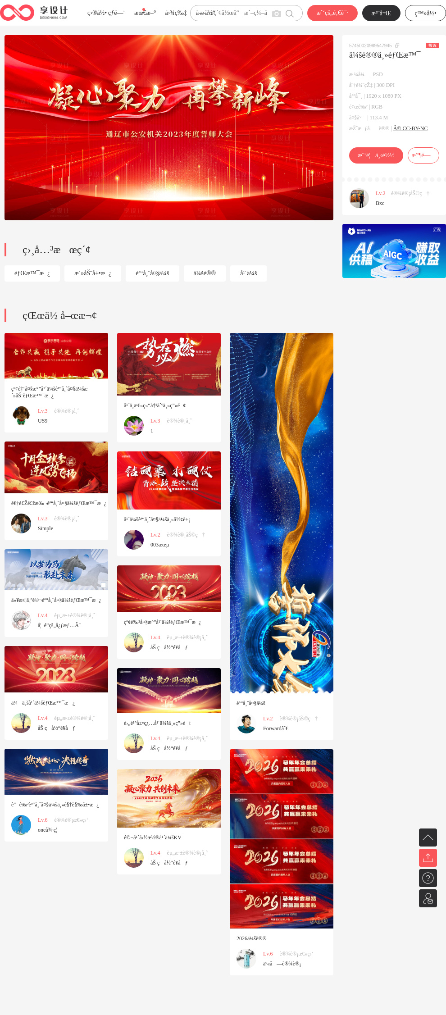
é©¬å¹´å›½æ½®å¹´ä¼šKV (153, 837)
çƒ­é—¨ (116, 12)
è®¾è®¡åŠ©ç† (410, 193)
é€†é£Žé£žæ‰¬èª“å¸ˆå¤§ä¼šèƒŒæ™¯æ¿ (58, 503)
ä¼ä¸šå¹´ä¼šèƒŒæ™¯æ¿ (43, 703)
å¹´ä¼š (248, 273)
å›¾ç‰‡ (176, 12)
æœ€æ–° (145, 12)
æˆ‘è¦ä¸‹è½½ (376, 155)
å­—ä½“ (205, 12)
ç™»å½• (425, 13)
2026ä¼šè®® (252, 938)
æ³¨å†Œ (381, 13)
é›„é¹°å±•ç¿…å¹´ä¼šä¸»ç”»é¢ (157, 723)
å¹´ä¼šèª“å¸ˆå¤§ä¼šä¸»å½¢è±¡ (157, 519)
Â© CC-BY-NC (410, 128)
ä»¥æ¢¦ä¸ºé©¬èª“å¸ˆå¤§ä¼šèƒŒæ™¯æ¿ (56, 600)
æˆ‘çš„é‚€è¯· (332, 12)
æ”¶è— (423, 155)
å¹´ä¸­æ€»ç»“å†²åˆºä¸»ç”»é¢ (155, 405)
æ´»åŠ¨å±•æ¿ (92, 273)
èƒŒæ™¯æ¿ (32, 273)
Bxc (380, 203)
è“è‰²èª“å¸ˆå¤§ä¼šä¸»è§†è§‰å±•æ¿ (55, 804)
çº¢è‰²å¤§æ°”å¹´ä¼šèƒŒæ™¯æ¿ (162, 622)
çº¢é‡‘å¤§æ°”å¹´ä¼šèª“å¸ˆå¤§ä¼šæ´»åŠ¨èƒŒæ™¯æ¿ (49, 392)
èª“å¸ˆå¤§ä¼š (152, 273)
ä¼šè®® (205, 273)
